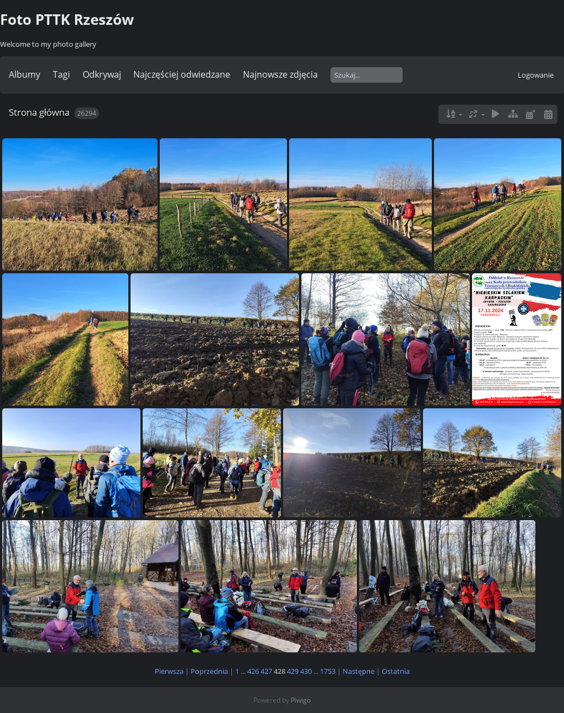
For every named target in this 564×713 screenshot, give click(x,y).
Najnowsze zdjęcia (280, 74)
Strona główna (39, 112)
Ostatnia (396, 671)
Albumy (24, 74)
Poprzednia (209, 671)
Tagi (61, 74)
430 (306, 671)
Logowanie (536, 75)
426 (253, 671)
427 (266, 671)
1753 (327, 671)
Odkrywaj (102, 74)
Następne (359, 671)
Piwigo (301, 700)
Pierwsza (169, 671)
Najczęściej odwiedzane (181, 74)
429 (293, 671)
